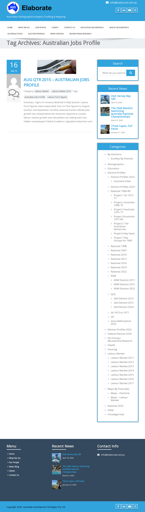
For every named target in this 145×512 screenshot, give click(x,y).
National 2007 (119, 250)
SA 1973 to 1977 (120, 312)
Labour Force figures (57, 97)
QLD (113, 294)
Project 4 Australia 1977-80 (124, 218)
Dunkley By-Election (122, 158)
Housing (112, 349)
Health (111, 345)
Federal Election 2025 (120, 333)
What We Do (24, 27)
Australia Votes (122, 181)
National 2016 (119, 263)
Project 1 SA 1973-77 (124, 197)
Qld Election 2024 (124, 307)
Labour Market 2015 (61, 91)
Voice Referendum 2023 (121, 322)
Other (111, 410)
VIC (112, 316)
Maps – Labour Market (119, 399)
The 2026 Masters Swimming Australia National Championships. (122, 112)
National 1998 (119, 246)
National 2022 (119, 271)
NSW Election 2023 (124, 288)
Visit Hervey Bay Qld (121, 97)
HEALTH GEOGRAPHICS (119, 27)
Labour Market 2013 (122, 366)
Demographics (116, 164)
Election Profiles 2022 (123, 177)
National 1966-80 (120, 191)
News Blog (14, 466)
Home (10, 27)
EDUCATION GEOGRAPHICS (92, 27)
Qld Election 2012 (124, 298)
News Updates (57, 33)
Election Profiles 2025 (120, 329)
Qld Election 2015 (124, 302)
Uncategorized (116, 414)
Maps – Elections (120, 393)
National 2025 (116, 405)
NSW (113, 275)
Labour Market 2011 (122, 357)
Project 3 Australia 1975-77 (124, 211)
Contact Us (69, 27)
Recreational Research (80, 33)
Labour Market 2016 (122, 379)
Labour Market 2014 (122, 370)
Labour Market (42, 91)
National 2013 (119, 258)
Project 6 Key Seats (124, 233)
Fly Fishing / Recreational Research (120, 339)
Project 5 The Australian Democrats (121, 226)
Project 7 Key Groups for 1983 (123, 239)
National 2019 (119, 267)
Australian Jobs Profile (35, 97)
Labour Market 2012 (122, 362)
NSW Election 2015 (124, 284)
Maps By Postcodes (118, 388)
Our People (40, 27)
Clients (55, 27)
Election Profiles (36, 33)
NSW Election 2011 (124, 280)
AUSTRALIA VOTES (15, 33)
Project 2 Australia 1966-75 (124, 204)
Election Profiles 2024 (123, 186)
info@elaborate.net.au (123, 2)
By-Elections (114, 154)
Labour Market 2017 (122, 383)
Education (113, 168)
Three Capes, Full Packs (121, 127)
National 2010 (119, 254)
